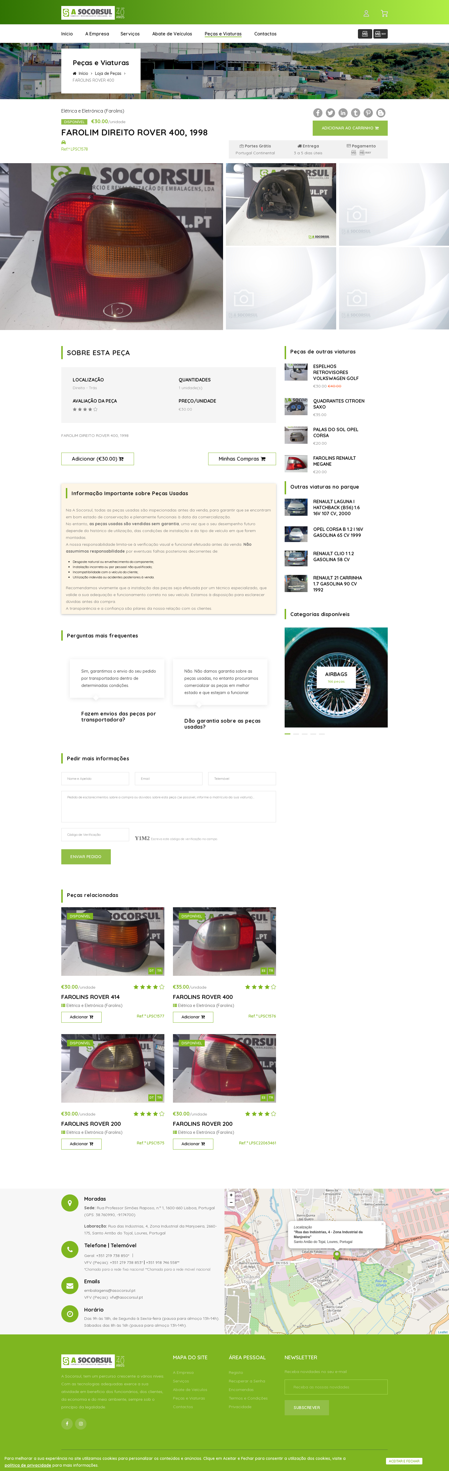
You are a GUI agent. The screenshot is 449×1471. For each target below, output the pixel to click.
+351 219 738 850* (112, 1255)
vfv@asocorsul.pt (126, 1297)
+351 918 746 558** (162, 1262)
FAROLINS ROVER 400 (203, 996)
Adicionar (81, 1017)
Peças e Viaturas (223, 34)
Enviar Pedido (86, 856)
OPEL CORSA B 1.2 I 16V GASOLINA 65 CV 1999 (338, 532)
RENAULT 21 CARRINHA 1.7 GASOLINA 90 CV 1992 (337, 584)
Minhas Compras (242, 458)
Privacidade (240, 1406)
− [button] (231, 1202)
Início (67, 34)
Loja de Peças (108, 73)
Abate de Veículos (172, 34)
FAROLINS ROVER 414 (90, 996)
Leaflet (443, 1332)
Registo (236, 1372)
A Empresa (97, 34)
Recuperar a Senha (247, 1381)
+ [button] (231, 1195)
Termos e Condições (248, 1398)
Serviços (130, 34)
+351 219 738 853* (126, 1262)
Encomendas (241, 1389)
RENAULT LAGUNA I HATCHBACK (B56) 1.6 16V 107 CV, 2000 (336, 507)
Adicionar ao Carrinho (350, 128)
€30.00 (107, 458)
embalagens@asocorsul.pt (109, 1290)
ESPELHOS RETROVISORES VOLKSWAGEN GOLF (336, 372)
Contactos (265, 34)
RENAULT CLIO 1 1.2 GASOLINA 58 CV (333, 556)
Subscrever (307, 1407)
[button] (287, 733)
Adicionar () (97, 458)
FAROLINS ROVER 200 (91, 1123)
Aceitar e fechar (404, 1461)
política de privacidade (28, 1465)
